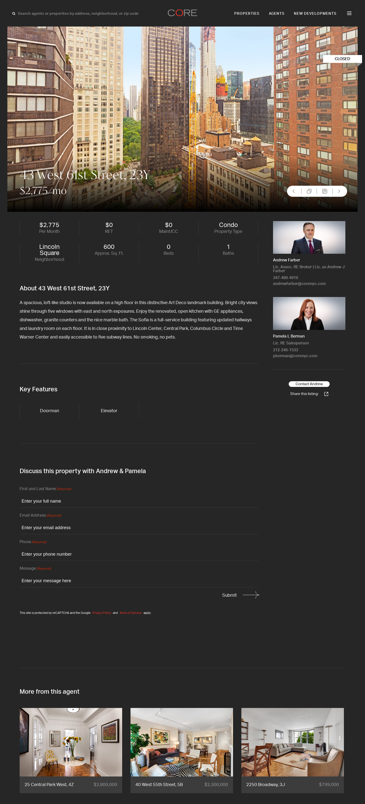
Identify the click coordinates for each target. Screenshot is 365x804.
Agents (277, 13)
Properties (247, 13)
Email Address (40, 516)
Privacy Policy (101, 612)
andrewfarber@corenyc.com (299, 284)
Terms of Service (130, 612)
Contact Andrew (309, 384)
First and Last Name (45, 489)
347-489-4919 (285, 278)
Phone (33, 542)
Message (35, 569)
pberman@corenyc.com (295, 356)
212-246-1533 (285, 350)
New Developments (315, 13)
